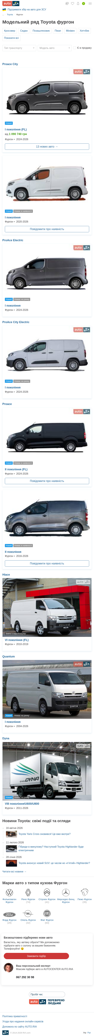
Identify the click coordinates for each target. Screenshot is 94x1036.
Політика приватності (14, 1016)
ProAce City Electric (15, 322)
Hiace (6, 574)
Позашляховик (41, 30)
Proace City (10, 64)
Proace (7, 404)
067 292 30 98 (25, 977)
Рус (89, 1032)
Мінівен (70, 30)
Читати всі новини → (14, 871)
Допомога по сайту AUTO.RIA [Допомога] (19, 1026)
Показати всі (11, 38)
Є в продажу (84, 48)
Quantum (8, 656)
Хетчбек (84, 30)
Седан (24, 30)
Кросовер (9, 30)
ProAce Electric (12, 240)
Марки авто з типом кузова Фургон (34, 883)
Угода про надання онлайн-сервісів (22, 1021)
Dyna (5, 738)
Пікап (58, 30)
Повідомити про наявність (47, 229)
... (3, 14)
